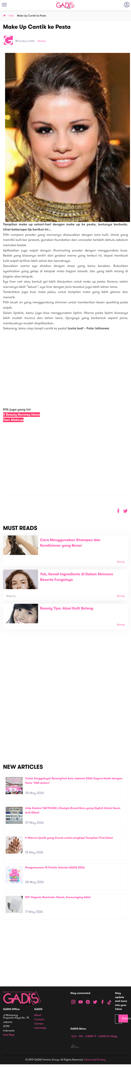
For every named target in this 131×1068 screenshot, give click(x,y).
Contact (39, 1019)
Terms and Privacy (94, 1059)
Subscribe (125, 1018)
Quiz (74, 1036)
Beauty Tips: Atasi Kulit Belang (66, 608)
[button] (125, 511)
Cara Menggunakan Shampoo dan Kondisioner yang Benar (70, 543)
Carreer (39, 1023)
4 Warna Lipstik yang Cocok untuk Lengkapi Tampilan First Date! (69, 838)
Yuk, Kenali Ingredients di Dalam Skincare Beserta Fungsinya (76, 577)
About (37, 1015)
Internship (40, 1028)
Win (81, 1036)
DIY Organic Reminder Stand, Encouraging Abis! (58, 897)
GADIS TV (90, 1036)
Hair (11, 15)
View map (8, 1035)
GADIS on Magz (107, 1036)
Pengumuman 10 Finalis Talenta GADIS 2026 (55, 867)
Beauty (42, 41)
